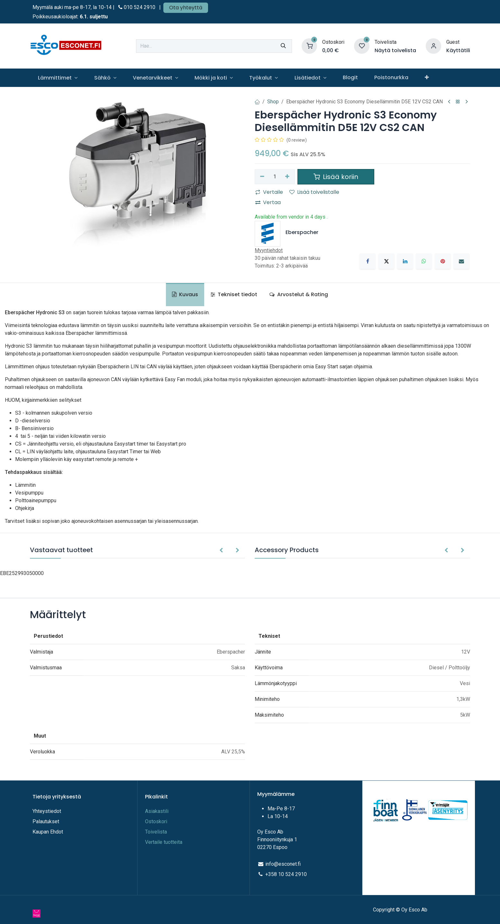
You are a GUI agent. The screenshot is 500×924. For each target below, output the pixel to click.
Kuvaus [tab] (185, 294)
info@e (273, 864)
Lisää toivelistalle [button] (314, 192)
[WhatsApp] (424, 261)
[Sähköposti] (461, 261)
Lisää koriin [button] (336, 176)
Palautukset (45, 821)
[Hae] (283, 46)
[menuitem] (58, 78)
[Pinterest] (442, 261)
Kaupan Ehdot (47, 832)
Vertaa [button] (268, 202)
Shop (273, 102)
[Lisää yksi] (287, 177)
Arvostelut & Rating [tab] (298, 294)
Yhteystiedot (47, 811)
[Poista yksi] (262, 177)
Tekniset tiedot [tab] (234, 294)
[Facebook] (367, 261)
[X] (386, 261)
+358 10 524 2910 (286, 874)
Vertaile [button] (269, 192)
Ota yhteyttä (185, 7)
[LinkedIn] (405, 261)
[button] (221, 550)
